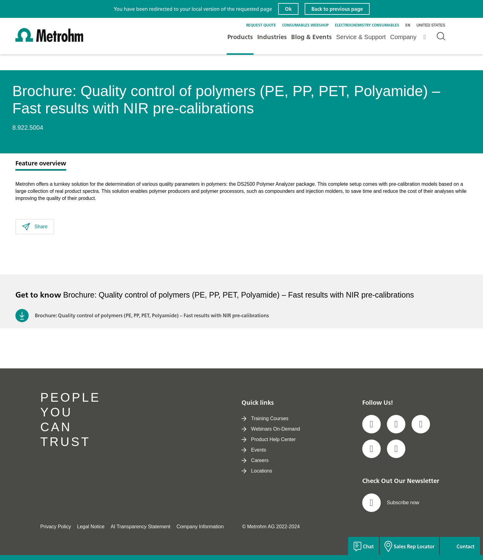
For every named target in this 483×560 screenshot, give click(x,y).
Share (34, 227)
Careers (255, 460)
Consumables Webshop (305, 25)
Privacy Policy (55, 526)
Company (403, 37)
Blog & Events (311, 36)
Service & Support (361, 37)
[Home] (49, 40)
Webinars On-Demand (271, 429)
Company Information (200, 526)
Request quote (261, 25)
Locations (257, 470)
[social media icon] (371, 424)
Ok (288, 9)
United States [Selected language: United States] (430, 25)
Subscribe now (390, 502)
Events (254, 449)
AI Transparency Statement (140, 526)
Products (240, 36)
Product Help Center (269, 439)
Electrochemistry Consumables (367, 25)
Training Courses (265, 418)
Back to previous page (337, 9)
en (407, 25)
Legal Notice (90, 526)
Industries (272, 36)
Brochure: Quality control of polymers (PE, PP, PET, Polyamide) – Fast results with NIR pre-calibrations (152, 315)
